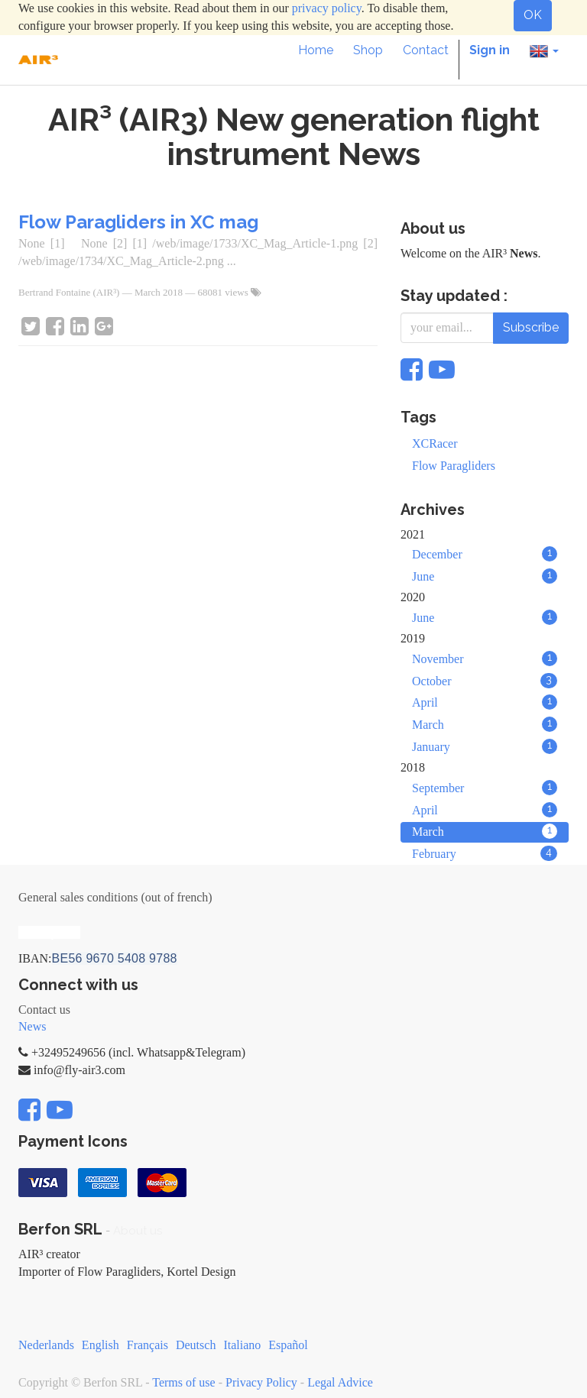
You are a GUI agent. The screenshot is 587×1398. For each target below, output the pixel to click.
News (32, 1026)
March (484, 724)
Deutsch (196, 1344)
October (484, 680)
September (484, 787)
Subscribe (531, 327)
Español (288, 1344)
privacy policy (327, 8)
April (484, 702)
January (484, 746)
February (484, 853)
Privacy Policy (261, 1382)
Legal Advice (340, 1382)
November (484, 658)
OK (533, 15)
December (484, 553)
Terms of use (183, 1382)
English (100, 1344)
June (484, 576)
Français (147, 1344)
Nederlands (46, 1344)
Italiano (242, 1344)
